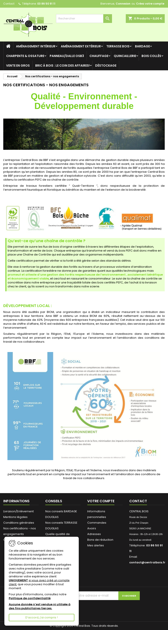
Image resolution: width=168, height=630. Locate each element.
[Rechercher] (84, 18)
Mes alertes (95, 545)
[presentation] (110, 608)
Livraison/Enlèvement (18, 511)
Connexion (123, 3)
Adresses (94, 534)
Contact (8, 3)
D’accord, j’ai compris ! (41, 617)
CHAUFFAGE (98, 56)
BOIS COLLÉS (151, 56)
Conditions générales (18, 523)
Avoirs (91, 528)
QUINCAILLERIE (125, 56)
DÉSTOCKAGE (105, 65)
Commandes (96, 523)
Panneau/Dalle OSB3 (67, 56)
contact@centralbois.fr (147, 562)
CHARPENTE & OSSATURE (25, 56)
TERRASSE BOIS (118, 46)
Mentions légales (15, 517)
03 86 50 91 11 (46, 3)
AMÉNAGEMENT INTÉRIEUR (35, 46)
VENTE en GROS (18, 65)
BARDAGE (142, 46)
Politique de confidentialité (30, 598)
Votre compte (100, 501)
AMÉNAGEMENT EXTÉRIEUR (81, 46)
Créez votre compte (150, 3)
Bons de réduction (100, 540)
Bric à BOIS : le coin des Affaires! (62, 65)
